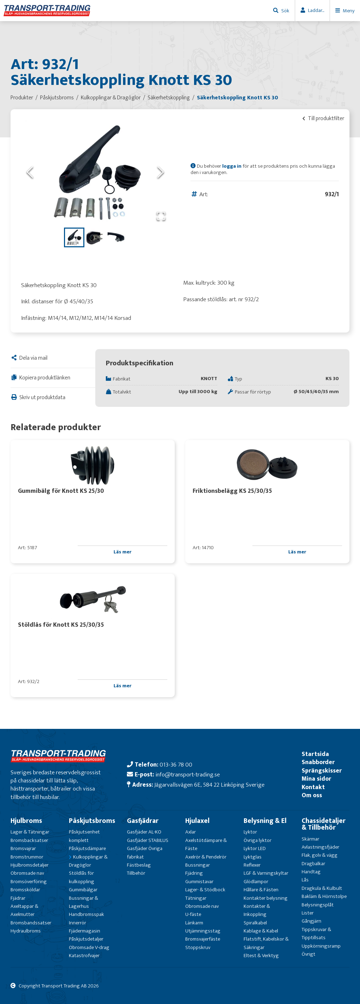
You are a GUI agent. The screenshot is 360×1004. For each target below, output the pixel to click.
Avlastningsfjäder (320, 847)
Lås (305, 879)
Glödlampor (256, 881)
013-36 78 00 (176, 765)
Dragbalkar (313, 863)
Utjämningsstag (202, 930)
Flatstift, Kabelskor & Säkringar (266, 943)
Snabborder (318, 762)
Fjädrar (18, 898)
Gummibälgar (83, 889)
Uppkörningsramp (321, 946)
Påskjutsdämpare (87, 848)
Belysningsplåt (318, 904)
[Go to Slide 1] (74, 237)
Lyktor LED (255, 848)
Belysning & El (265, 820)
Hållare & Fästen (261, 889)
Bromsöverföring (29, 881)
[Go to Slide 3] (116, 237)
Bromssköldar (25, 889)
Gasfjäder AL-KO (144, 832)
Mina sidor (316, 779)
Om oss (312, 795)
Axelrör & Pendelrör (205, 857)
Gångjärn (311, 921)
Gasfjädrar (143, 820)
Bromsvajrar (23, 848)
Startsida (315, 754)
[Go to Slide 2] (95, 237)
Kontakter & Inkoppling (257, 910)
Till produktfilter (323, 118)
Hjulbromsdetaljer (30, 865)
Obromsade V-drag (89, 947)
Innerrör (77, 922)
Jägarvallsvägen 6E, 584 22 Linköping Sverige (209, 785)
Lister (308, 913)
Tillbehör (136, 873)
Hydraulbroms (26, 930)
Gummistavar (199, 881)
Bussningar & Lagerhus (83, 902)
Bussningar (197, 865)
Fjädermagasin (84, 930)
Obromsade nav (27, 873)
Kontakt (313, 787)
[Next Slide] (160, 172)
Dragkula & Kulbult (322, 888)
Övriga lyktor (257, 840)
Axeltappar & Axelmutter (24, 910)
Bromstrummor (27, 857)
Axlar (190, 832)
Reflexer (252, 865)
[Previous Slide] (30, 172)
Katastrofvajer (84, 955)
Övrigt (308, 954)
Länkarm (194, 922)
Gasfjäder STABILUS (147, 840)
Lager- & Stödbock (205, 889)
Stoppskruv (197, 947)
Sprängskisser (322, 771)
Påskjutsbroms (92, 820)
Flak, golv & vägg (320, 855)
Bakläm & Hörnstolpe (324, 896)
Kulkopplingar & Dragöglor (88, 861)
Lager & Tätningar (30, 832)
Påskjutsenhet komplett (84, 836)
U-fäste (193, 914)
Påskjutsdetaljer (86, 939)
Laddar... (316, 10)
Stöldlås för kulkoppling (81, 877)
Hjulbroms (26, 820)
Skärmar (310, 839)
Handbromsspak (86, 914)
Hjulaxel (197, 820)
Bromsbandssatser (31, 922)
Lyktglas (253, 857)
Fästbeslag (139, 865)
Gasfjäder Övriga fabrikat (144, 852)
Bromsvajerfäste (202, 939)
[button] (95, 172)
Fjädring (194, 873)
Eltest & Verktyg (261, 955)
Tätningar (195, 898)
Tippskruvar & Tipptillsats (316, 933)
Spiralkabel (255, 922)
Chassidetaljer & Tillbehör (324, 824)
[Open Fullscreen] (161, 216)
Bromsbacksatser (29, 840)
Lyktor (250, 832)
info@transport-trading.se (187, 774)
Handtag (311, 871)
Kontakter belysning (266, 898)
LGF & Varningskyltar (266, 873)
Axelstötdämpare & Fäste (206, 844)
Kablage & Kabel (261, 930)
